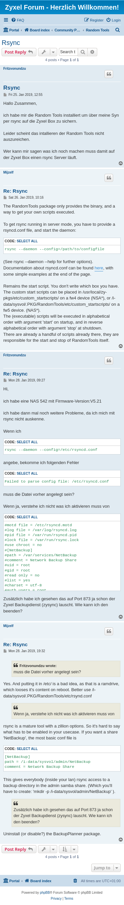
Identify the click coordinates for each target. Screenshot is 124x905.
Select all (27, 241)
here (99, 267)
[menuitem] (17, 20)
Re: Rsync (15, 191)
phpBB (45, 892)
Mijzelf (8, 172)
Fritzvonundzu (14, 68)
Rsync (11, 42)
